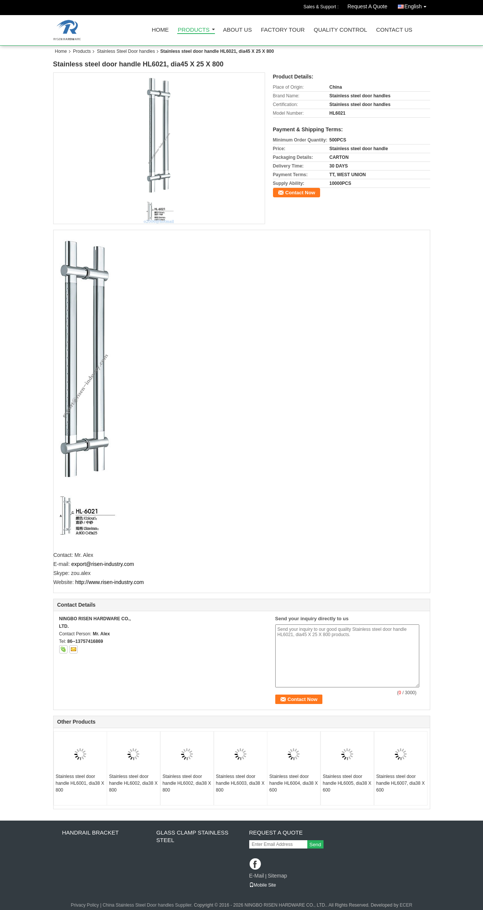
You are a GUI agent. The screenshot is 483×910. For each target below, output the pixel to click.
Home (160, 30)
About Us (237, 30)
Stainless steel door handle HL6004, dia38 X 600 (293, 783)
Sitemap (277, 876)
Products (194, 30)
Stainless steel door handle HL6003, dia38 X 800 (240, 783)
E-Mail (256, 876)
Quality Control (340, 30)
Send (315, 844)
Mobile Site (262, 885)
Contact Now (300, 192)
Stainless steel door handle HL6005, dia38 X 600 (347, 783)
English (417, 5)
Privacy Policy (85, 905)
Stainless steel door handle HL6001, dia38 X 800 (80, 783)
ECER (406, 905)
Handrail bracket (90, 832)
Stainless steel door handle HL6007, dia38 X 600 (400, 783)
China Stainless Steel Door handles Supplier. (148, 905)
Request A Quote (367, 6)
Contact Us (394, 30)
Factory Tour (283, 30)
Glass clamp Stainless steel (192, 836)
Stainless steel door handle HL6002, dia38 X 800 (133, 783)
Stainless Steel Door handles (126, 51)
